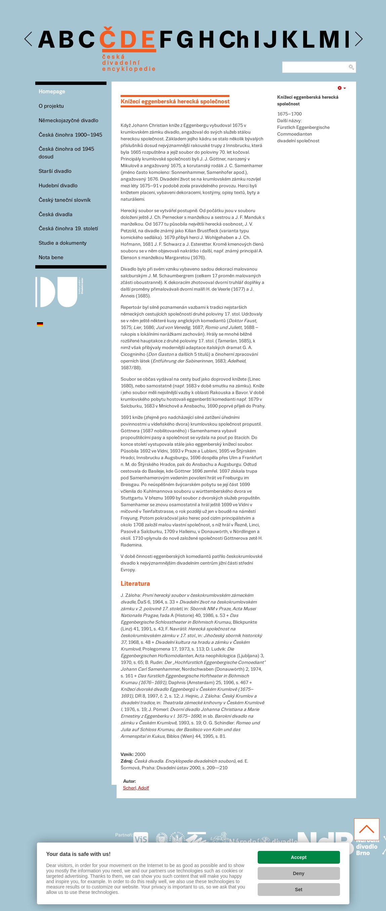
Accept (299, 857)
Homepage (52, 92)
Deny (298, 873)
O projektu (51, 106)
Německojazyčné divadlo (68, 121)
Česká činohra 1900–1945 (70, 135)
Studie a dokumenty (63, 243)
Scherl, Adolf (136, 788)
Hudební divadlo (58, 186)
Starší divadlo (55, 171)
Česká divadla (56, 215)
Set (298, 889)
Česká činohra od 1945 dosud (66, 153)
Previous (28, 39)
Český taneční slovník (65, 200)
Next (358, 39)
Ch (234, 41)
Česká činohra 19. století (68, 229)
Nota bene (51, 257)
